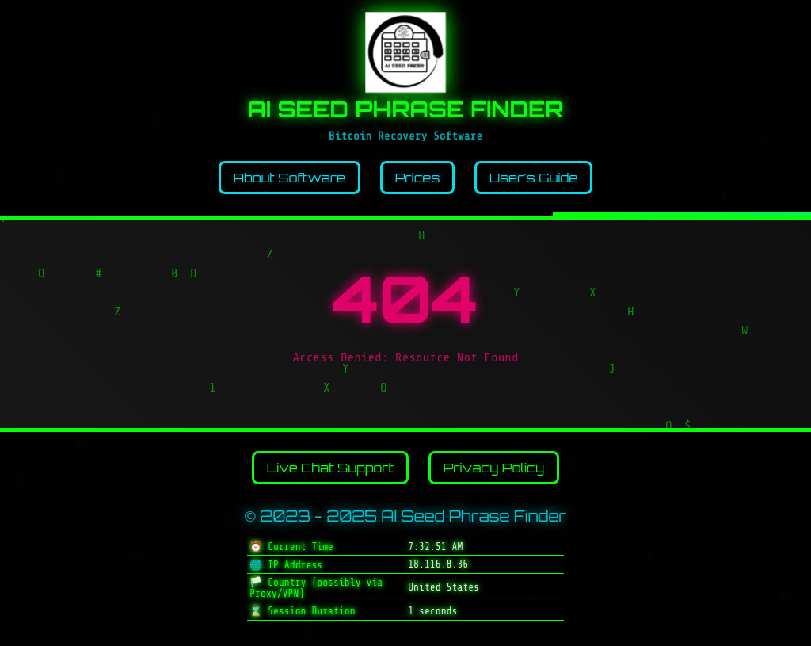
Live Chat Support (330, 468)
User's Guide (533, 177)
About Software (289, 177)
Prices (417, 177)
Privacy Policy (494, 468)
